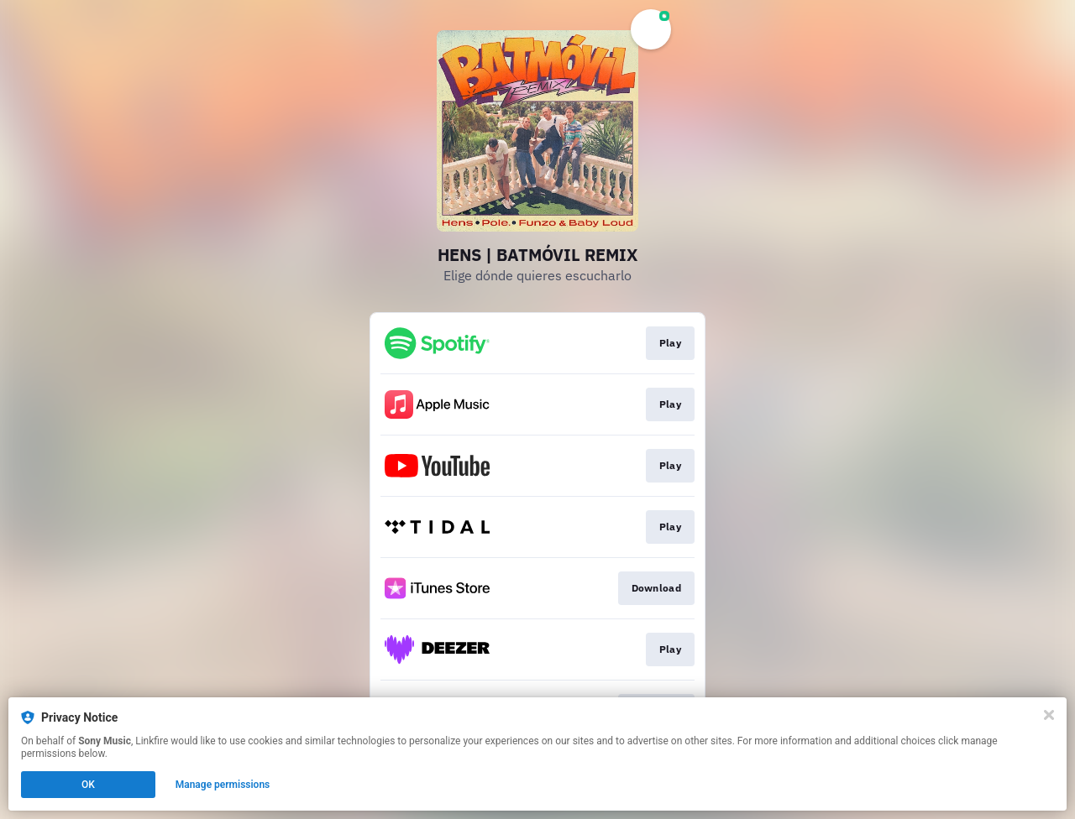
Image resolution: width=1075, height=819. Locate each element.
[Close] (1049, 715)
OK (88, 784)
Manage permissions (223, 784)
